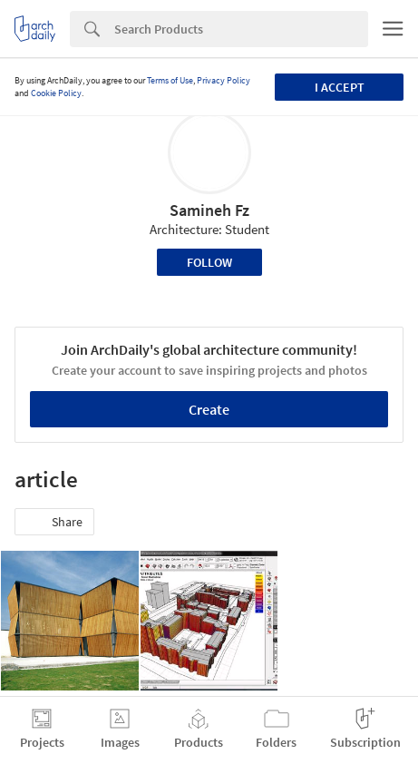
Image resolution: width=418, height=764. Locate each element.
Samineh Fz (209, 210)
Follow (209, 262)
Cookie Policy (56, 93)
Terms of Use (170, 80)
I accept (340, 87)
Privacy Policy (223, 80)
